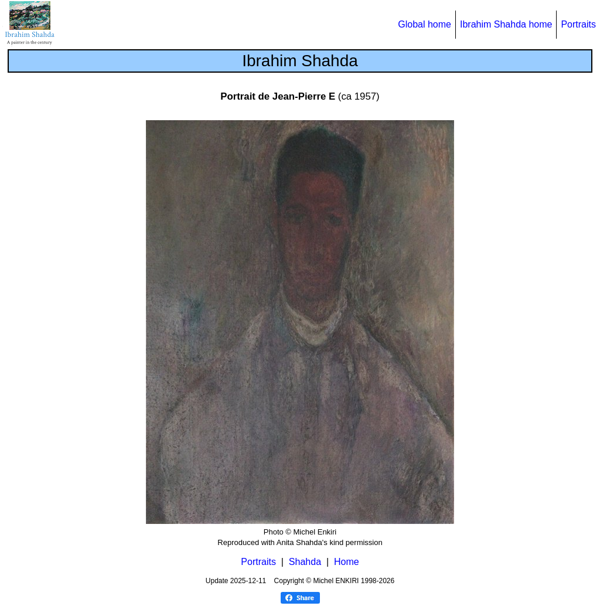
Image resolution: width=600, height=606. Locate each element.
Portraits (578, 24)
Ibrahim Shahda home (506, 24)
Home (346, 562)
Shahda (305, 562)
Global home (424, 24)
